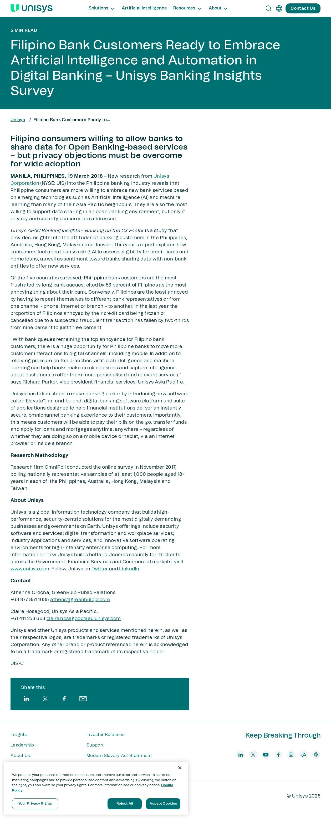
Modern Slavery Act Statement (119, 756)
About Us (20, 756)
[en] (279, 8)
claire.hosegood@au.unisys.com (84, 618)
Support (95, 745)
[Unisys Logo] (32, 8)
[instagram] (291, 754)
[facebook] (64, 698)
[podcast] (316, 754)
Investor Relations (105, 735)
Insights (19, 735)
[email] (83, 698)
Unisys (18, 120)
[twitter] (45, 698)
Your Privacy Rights (35, 803)
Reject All (124, 803)
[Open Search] (268, 8)
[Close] (180, 768)
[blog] (303, 754)
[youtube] (266, 754)
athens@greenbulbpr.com (80, 599)
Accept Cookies (163, 803)
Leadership (22, 745)
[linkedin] (26, 698)
